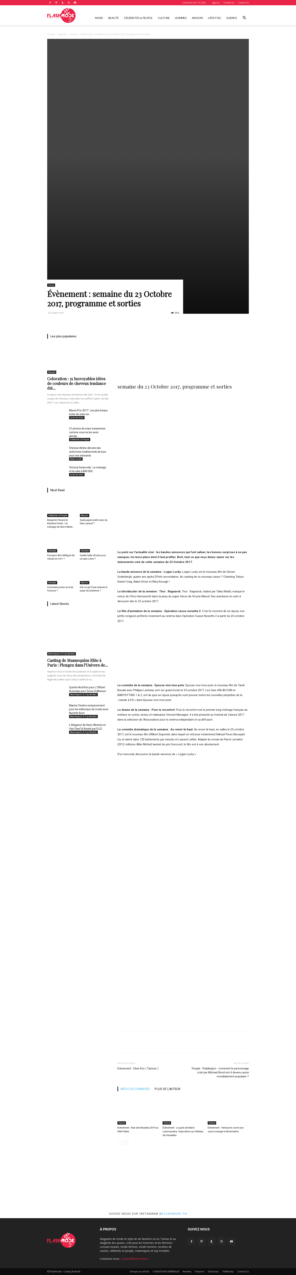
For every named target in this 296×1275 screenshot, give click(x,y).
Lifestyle (214, 17)
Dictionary (213, 1271)
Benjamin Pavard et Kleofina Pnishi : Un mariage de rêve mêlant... (60, 523)
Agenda (62, 34)
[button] (244, 18)
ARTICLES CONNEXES (135, 1089)
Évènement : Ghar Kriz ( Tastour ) (137, 1068)
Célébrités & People (138, 17)
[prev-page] (119, 1142)
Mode (99, 17)
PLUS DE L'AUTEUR (167, 1089)
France (73, 34)
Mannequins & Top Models (61, 653)
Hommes (181, 17)
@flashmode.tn (173, 1213)
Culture (164, 17)
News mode (76, 459)
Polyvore (199, 1271)
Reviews (187, 1271)
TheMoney (228, 1271)
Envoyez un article (139, 1271)
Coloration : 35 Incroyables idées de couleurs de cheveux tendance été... (76, 383)
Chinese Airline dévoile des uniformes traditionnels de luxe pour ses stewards (87, 451)
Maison (197, 17)
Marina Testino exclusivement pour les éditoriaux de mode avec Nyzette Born (88, 709)
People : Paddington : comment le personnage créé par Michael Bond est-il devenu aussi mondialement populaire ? (220, 1072)
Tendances (228, 2)
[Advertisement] (183, 350)
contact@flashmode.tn (134, 1258)
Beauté (113, 17)
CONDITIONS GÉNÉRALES (166, 1271)
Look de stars (76, 417)
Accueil (51, 34)
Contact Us (243, 2)
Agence (216, 2)
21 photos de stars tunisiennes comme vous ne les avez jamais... (87, 432)
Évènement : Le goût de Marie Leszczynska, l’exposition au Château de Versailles (183, 1131)
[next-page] (125, 1142)
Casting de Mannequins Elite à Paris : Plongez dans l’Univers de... (77, 663)
